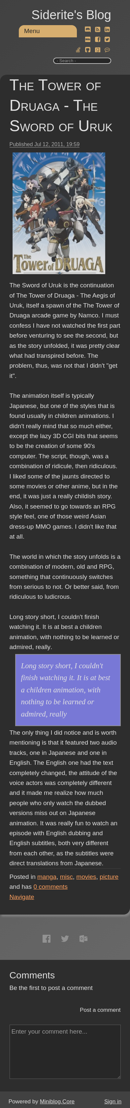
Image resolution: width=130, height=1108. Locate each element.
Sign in (112, 1101)
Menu (32, 30)
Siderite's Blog (71, 15)
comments (50, 886)
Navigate (22, 896)
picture (109, 876)
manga (46, 876)
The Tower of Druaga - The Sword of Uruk (61, 105)
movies (86, 876)
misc (66, 876)
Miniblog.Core (57, 1101)
